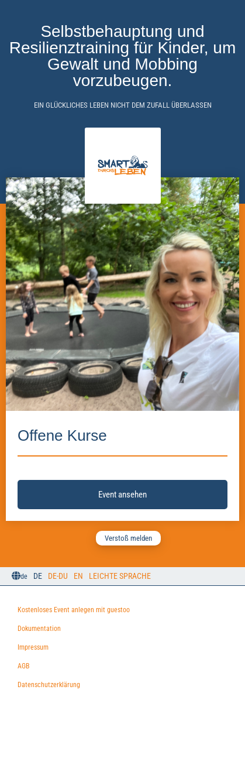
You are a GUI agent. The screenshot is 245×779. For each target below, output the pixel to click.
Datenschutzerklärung (49, 685)
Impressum (33, 647)
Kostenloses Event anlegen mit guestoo (74, 610)
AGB (24, 666)
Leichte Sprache (120, 576)
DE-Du (58, 576)
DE (37, 576)
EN (78, 576)
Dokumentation (39, 628)
